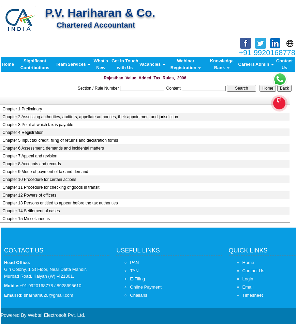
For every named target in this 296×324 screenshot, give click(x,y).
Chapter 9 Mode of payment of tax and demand (45, 171)
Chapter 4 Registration (22, 132)
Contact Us (284, 64)
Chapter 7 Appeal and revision (29, 156)
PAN (134, 262)
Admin (264, 64)
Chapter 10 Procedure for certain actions (39, 179)
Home (8, 64)
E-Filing (137, 278)
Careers (246, 64)
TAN (134, 270)
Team (61, 64)
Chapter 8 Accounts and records (31, 163)
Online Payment (146, 287)
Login (247, 278)
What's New (101, 64)
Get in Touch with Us (125, 64)
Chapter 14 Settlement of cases (31, 211)
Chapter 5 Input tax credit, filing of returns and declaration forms (60, 140)
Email (248, 287)
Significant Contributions (34, 64)
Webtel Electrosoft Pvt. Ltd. (56, 315)
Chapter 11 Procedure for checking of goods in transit (50, 187)
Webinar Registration (186, 64)
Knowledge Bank (222, 64)
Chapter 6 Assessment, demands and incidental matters (53, 148)
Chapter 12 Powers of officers (29, 195)
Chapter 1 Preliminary (22, 109)
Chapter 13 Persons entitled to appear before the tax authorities (60, 203)
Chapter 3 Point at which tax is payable (37, 124)
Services (79, 64)
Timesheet (252, 295)
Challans (138, 295)
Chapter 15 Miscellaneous (26, 218)
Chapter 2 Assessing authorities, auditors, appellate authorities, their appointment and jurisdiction (90, 116)
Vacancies (152, 64)
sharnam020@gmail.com (48, 295)
